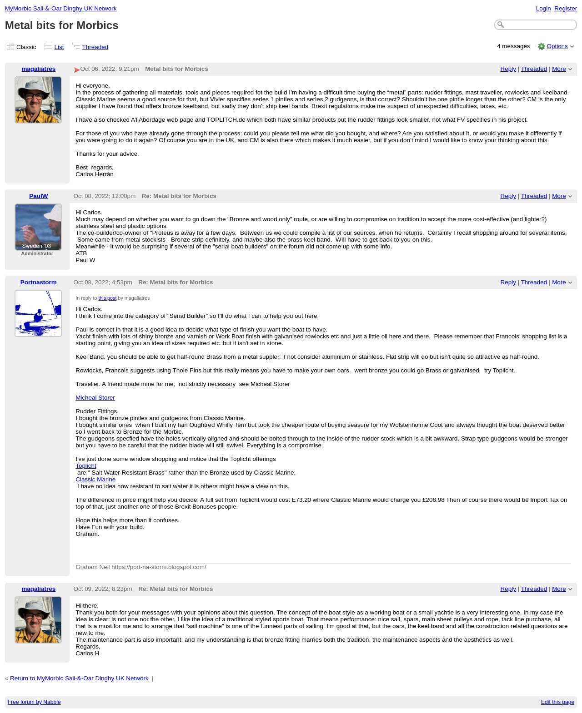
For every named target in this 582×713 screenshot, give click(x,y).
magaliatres (38, 68)
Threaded (95, 47)
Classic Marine (95, 479)
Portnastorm (38, 282)
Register (565, 8)
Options (557, 46)
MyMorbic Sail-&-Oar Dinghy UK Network (61, 8)
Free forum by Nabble (34, 702)
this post (107, 298)
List (59, 47)
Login (543, 8)
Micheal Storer (95, 397)
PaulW (38, 196)
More (559, 68)
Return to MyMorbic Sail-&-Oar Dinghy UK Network (79, 678)
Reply (508, 68)
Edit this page (557, 702)
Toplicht (85, 465)
